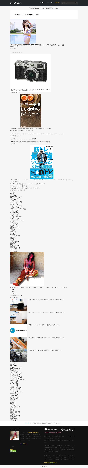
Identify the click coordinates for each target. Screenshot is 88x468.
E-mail (11, 449)
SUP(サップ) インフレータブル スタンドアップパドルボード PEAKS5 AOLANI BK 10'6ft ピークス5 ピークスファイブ (37, 134)
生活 (11, 234)
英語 (11, 244)
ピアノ (12, 249)
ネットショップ (15, 206)
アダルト (13, 210)
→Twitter (12, 291)
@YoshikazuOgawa (33, 432)
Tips (11, 199)
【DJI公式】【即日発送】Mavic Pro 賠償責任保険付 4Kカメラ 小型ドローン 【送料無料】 (30, 141)
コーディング (14, 203)
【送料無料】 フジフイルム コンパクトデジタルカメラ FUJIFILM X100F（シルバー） (30, 89)
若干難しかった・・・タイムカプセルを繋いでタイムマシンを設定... (47, 312)
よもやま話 (13, 207)
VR (11, 194)
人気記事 (57, 2)
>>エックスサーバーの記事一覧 (18, 186)
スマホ (12, 222)
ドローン (13, 223)
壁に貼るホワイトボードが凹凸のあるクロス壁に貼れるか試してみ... (47, 337)
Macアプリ (13, 213)
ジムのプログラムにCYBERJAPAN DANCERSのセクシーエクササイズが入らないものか (37, 45)
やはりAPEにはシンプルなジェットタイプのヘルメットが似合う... (46, 299)
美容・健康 (13, 241)
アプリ (12, 211)
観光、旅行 (13, 245)
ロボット (13, 219)
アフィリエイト (15, 202)
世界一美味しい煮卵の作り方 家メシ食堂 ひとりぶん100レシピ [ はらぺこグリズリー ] (31, 128)
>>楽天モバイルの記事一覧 (17, 190)
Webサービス (14, 196)
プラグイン (13, 200)
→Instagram (13, 293)
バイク (12, 225)
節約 (11, 238)
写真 (11, 229)
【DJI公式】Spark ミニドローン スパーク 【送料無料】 (23, 139)
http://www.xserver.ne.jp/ (50, 462)
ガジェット (13, 218)
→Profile (12, 289)
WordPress (50, 2)
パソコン (13, 226)
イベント (13, 214)
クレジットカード (15, 221)
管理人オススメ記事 (17, 295)
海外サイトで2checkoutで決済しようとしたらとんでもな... (44, 325)
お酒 (11, 237)
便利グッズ (13, 227)
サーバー (13, 204)
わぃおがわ (16, 3)
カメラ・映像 (14, 217)
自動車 (12, 242)
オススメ (13, 215)
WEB (11, 195)
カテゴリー (43, 2)
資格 (11, 246)
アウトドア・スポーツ (17, 209)
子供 (11, 230)
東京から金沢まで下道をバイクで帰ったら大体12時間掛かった (45, 350)
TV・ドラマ (13, 236)
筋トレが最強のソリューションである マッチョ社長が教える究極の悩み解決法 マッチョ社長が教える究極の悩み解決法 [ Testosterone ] (42, 180)
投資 (11, 231)
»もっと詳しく (23, 443)
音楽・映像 (13, 248)
